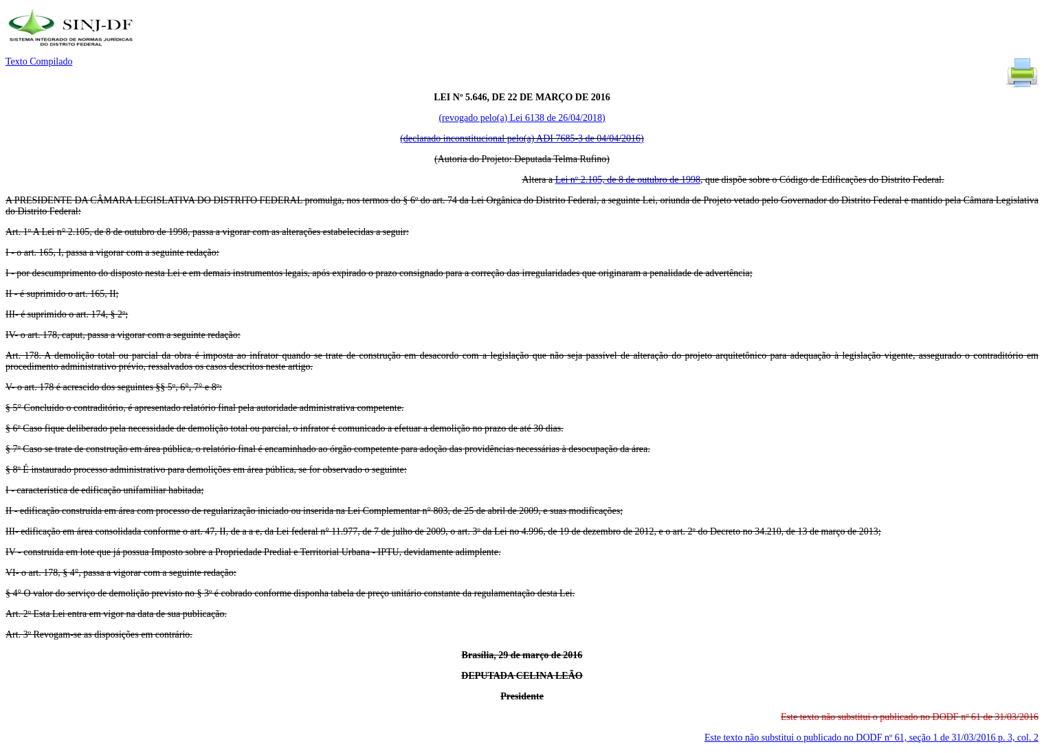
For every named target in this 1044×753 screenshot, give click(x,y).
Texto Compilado (38, 61)
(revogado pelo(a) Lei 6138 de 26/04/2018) (521, 118)
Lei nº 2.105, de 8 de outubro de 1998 (627, 180)
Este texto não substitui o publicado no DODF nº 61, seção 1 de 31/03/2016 (871, 737)
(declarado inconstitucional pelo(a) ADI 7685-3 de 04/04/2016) (522, 138)
